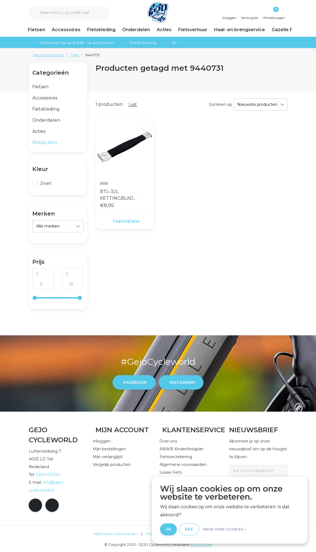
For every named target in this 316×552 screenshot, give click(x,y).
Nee (189, 529)
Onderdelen (136, 29)
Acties (164, 29)
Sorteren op (220, 104)
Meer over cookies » (224, 529)
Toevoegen (125, 221)
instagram (182, 382)
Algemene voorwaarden (116, 534)
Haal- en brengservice (239, 29)
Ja (168, 529)
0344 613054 (48, 474)
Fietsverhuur (192, 29)
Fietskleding (101, 29)
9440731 (92, 55)
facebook (135, 382)
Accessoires (66, 29)
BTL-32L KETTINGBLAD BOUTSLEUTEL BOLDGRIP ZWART (121, 195)
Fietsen (36, 29)
